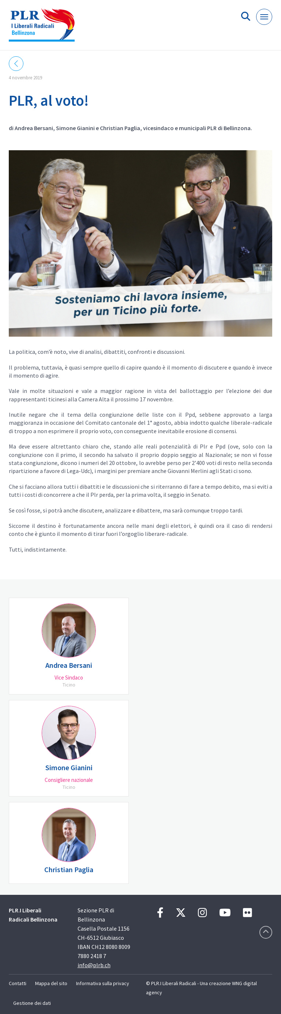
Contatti (17, 983)
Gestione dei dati (32, 1003)
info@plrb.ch (94, 965)
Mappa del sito (51, 983)
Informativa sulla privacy (102, 983)
